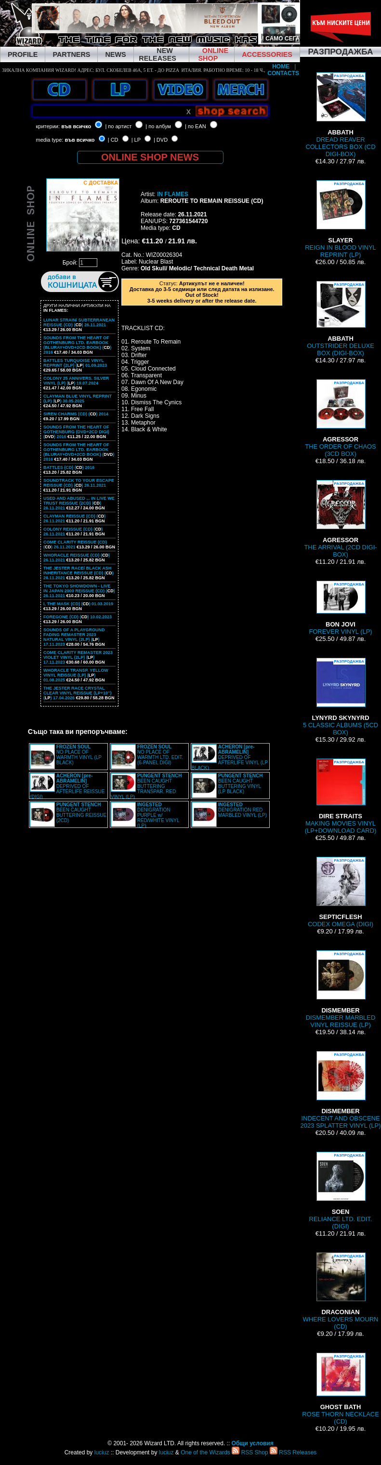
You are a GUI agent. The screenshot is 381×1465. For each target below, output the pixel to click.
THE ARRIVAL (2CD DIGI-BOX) (340, 519)
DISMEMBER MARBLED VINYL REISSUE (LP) (341, 989)
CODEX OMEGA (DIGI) (340, 892)
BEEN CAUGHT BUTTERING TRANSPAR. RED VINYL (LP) (146, 786)
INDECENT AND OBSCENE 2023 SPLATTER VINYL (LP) (340, 1090)
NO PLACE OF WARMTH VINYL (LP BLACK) (79, 754)
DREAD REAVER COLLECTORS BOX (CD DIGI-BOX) (340, 115)
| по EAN (195, 126)
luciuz (101, 1452)
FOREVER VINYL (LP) (340, 608)
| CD (113, 140)
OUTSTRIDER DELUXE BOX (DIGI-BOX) (340, 319)
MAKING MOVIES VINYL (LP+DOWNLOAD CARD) (341, 796)
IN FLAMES (172, 194)
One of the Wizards (205, 1452)
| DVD (161, 140)
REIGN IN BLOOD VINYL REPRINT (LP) (340, 219)
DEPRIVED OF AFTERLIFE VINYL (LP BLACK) (230, 757)
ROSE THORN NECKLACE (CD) (340, 1389)
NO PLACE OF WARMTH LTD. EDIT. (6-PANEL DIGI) (160, 754)
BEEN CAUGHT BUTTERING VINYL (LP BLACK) (240, 783)
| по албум (158, 126)
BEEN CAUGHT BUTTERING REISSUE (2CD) (81, 812)
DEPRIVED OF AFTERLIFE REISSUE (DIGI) (67, 786)
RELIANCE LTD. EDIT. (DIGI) (340, 1191)
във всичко (76, 126)
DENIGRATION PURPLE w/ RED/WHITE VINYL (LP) (158, 815)
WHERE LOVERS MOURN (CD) (341, 1291)
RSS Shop (250, 1452)
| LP (136, 140)
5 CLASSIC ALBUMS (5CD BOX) (340, 697)
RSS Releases (293, 1452)
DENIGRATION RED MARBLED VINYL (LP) (242, 810)
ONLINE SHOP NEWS (150, 157)
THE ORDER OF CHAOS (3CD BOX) (340, 418)
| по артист (118, 126)
